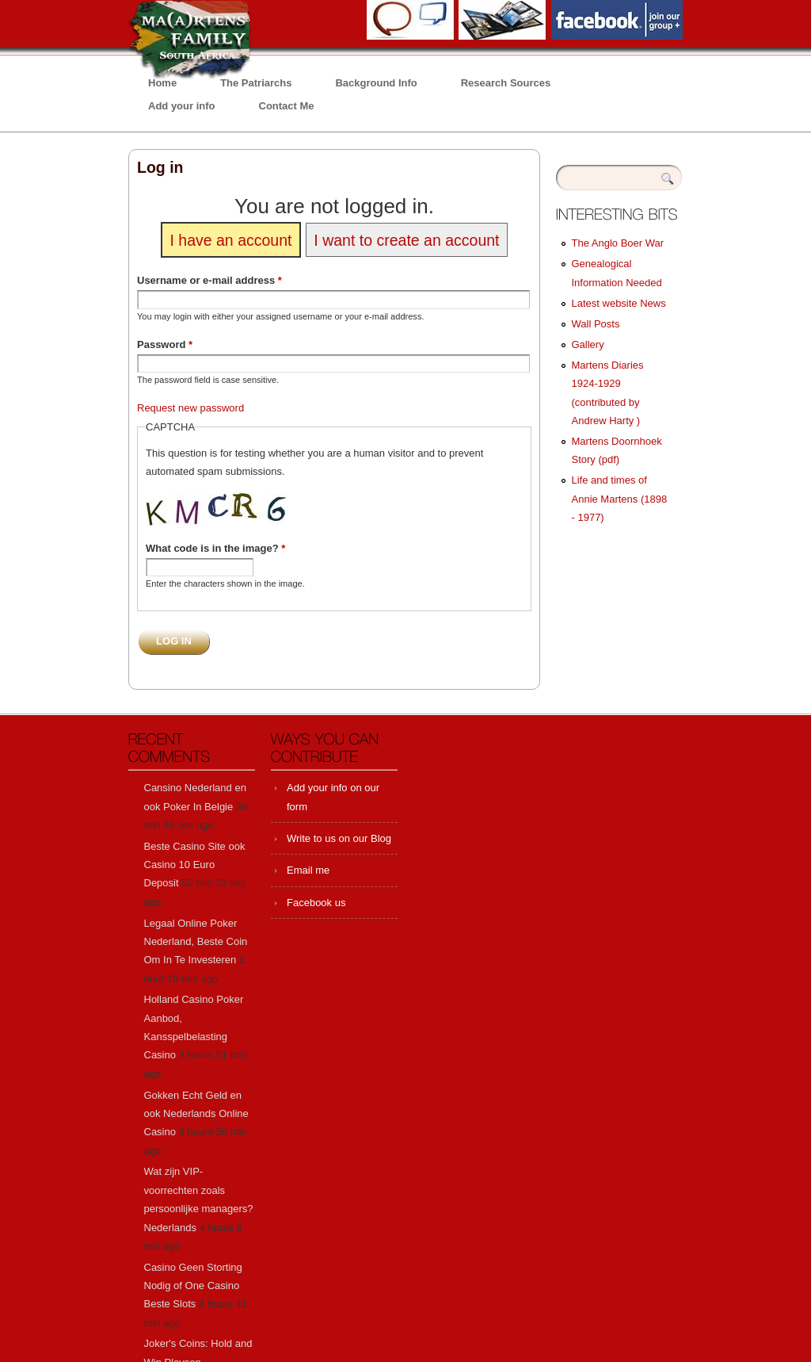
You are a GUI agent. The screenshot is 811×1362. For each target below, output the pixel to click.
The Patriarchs (255, 83)
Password (164, 344)
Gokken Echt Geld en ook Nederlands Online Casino (196, 1113)
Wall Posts (596, 324)
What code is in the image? (215, 548)
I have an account (230, 239)
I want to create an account (406, 239)
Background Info (376, 83)
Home (162, 83)
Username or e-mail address (209, 280)
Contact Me (286, 106)
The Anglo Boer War (618, 243)
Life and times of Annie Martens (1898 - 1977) (620, 498)
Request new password (190, 408)
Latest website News (619, 303)
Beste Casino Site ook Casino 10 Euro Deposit (195, 865)
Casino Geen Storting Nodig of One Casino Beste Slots (193, 1285)
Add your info (181, 106)
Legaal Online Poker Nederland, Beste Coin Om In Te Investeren (196, 941)
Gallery (588, 344)
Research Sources (505, 83)
